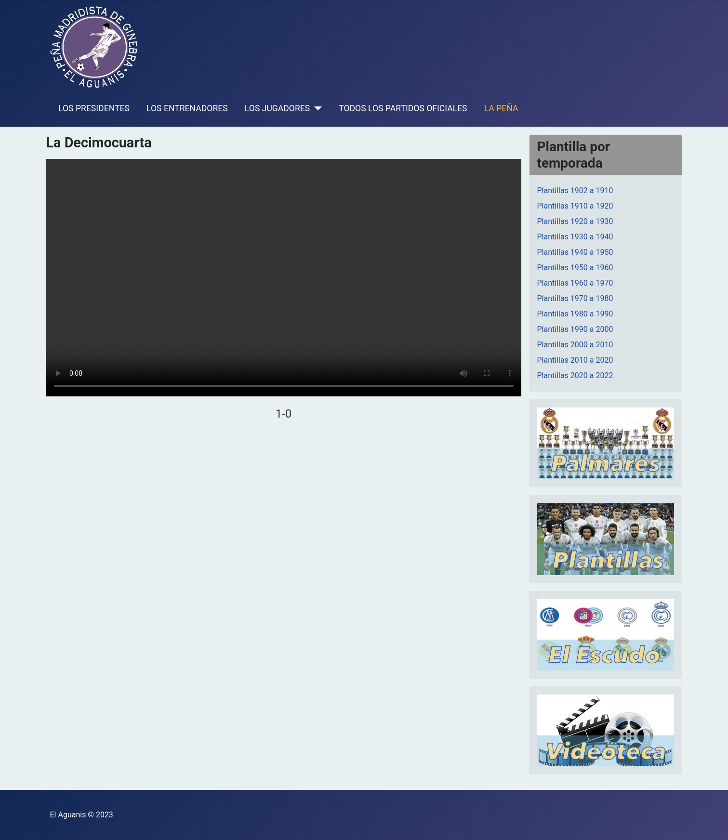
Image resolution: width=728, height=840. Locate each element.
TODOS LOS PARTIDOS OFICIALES (403, 108)
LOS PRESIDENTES (94, 108)
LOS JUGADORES (277, 108)
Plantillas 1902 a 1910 (575, 190)
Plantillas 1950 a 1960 (575, 267)
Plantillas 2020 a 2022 (575, 375)
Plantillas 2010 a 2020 (575, 360)
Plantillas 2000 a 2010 (575, 344)
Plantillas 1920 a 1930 (575, 221)
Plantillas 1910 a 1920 (575, 205)
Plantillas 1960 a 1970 (575, 283)
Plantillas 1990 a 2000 (575, 329)
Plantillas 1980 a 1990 (575, 313)
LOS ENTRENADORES (187, 108)
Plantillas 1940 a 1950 (575, 252)
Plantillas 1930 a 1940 (575, 236)
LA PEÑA (501, 108)
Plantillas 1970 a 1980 (575, 298)
